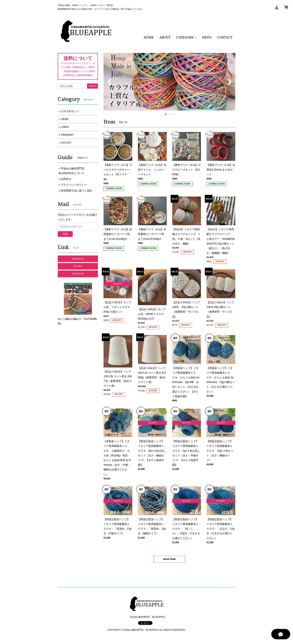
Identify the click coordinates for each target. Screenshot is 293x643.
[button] (186, 37)
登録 (65, 233)
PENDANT (67, 134)
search (92, 85)
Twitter (77, 266)
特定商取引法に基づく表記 (76, 190)
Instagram (78, 259)
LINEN (65, 126)
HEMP (65, 119)
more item (169, 559)
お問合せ (66, 178)
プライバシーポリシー (74, 184)
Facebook (77, 274)
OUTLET (66, 142)
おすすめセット (70, 111)
